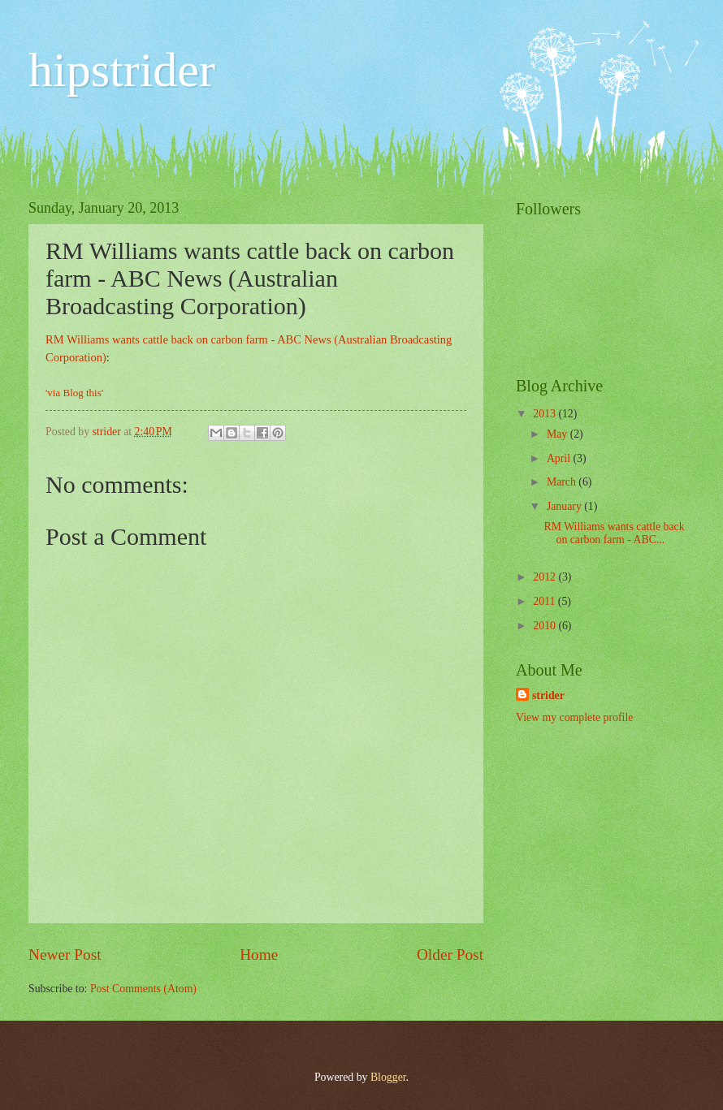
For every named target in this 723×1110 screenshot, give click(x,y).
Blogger (388, 1077)
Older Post (450, 954)
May (558, 434)
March (562, 482)
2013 (545, 414)
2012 (545, 577)
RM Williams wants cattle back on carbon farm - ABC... (613, 533)
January (565, 506)
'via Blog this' (74, 393)
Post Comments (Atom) (143, 989)
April (560, 458)
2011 (545, 601)
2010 (545, 626)
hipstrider (121, 70)
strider (548, 695)
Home (259, 954)
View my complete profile (574, 717)
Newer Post (65, 954)
